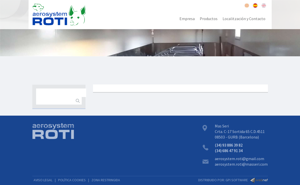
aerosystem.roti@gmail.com (239, 158)
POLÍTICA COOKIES (72, 180)
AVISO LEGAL (43, 180)
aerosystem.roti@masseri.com (241, 164)
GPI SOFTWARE (237, 180)
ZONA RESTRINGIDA (105, 180)
